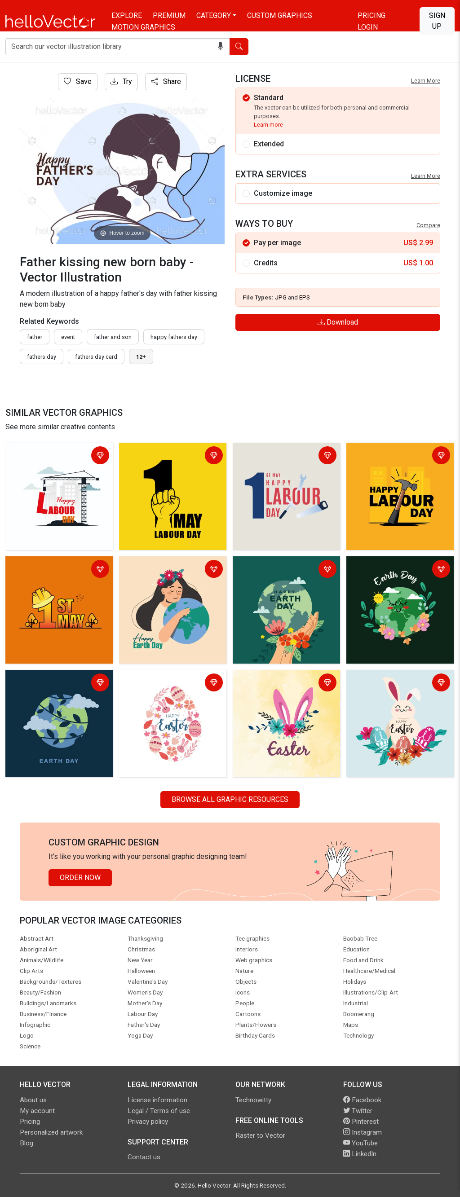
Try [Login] (121, 81)
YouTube (360, 1143)
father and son (113, 337)
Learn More (425, 80)
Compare (428, 225)
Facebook (362, 1100)
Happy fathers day (173, 337)
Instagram (362, 1132)
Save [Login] (78, 81)
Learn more (268, 124)
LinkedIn (359, 1154)
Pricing (371, 15)
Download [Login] (338, 322)
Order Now (80, 877)
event (68, 337)
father (34, 337)
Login (368, 27)
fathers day (41, 356)
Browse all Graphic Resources (230, 799)
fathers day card (96, 356)
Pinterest (361, 1122)
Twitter (357, 1111)
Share (166, 81)
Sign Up (437, 21)
